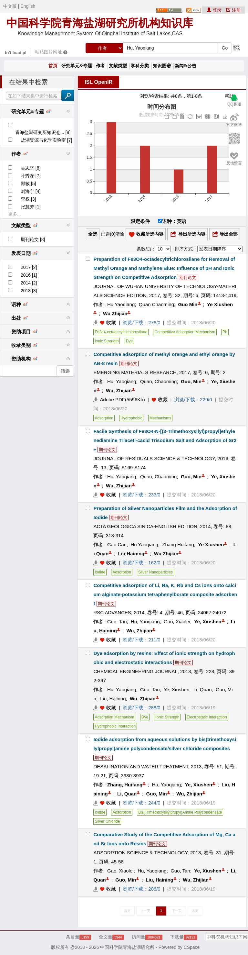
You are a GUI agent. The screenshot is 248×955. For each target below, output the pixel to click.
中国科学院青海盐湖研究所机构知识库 (99, 23)
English (27, 6)
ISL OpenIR (98, 82)
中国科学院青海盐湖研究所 (127, 947)
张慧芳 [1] (30, 206)
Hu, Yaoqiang (121, 381)
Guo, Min (191, 381)
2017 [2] (29, 267)
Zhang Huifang (178, 544)
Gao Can (117, 544)
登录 (215, 10)
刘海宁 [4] (30, 191)
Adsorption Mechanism (114, 717)
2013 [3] (29, 290)
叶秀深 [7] (30, 175)
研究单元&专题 (76, 65)
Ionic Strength (107, 341)
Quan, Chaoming (158, 381)
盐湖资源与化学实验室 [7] (46, 140)
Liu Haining (131, 553)
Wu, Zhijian (119, 390)
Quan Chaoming (156, 304)
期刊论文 (187, 277)
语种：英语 (172, 221)
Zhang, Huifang (124, 784)
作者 (100, 65)
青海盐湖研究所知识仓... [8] (42, 132)
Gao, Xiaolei (177, 621)
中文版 (10, 6)
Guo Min (188, 304)
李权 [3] (28, 199)
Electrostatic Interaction (207, 717)
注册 (233, 10)
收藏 (111, 322)
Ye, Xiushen (207, 621)
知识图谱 (162, 65)
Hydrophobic (131, 418)
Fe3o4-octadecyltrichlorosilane (121, 332)
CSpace (192, 947)
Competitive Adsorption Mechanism (184, 332)
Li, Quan (202, 689)
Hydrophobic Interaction (115, 726)
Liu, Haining (113, 698)
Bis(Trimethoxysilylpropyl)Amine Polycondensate (180, 812)
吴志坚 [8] (30, 168)
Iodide (100, 572)
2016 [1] (29, 275)
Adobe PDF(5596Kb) (119, 399)
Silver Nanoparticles (155, 572)
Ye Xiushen (220, 304)
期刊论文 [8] (33, 239)
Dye (129, 341)
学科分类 (140, 65)
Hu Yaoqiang (121, 304)
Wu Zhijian (115, 313)
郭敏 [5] (28, 183)
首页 (52, 65)
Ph (224, 332)
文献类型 (118, 65)
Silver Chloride (107, 821)
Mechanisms (160, 418)
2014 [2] (29, 282)
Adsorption (104, 418)
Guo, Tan (117, 621)
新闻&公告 (186, 65)
